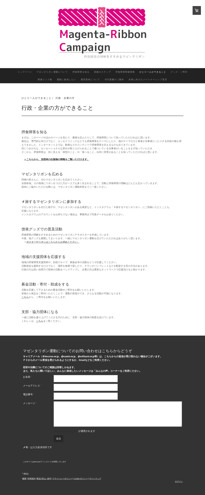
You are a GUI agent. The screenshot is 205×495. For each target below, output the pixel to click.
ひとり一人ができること (152, 72)
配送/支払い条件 (44, 478)
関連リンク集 (45, 79)
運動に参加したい (66, 79)
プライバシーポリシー (66, 430)
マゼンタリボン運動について (52, 72)
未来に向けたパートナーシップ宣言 (148, 79)
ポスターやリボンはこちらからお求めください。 (53, 241)
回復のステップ (102, 72)
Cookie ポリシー (81, 478)
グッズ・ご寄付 (179, 72)
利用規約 (31, 478)
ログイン (179, 481)
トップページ (24, 72)
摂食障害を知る (81, 72)
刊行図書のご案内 (114, 79)
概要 (24, 478)
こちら (25, 297)
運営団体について (90, 79)
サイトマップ (95, 478)
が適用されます (74, 430)
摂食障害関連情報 (125, 72)
